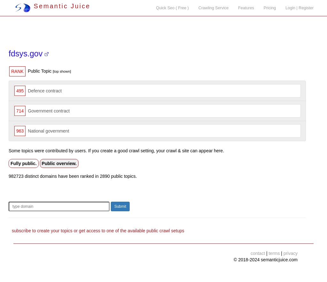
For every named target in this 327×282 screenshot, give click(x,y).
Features (246, 8)
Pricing (270, 8)
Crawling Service (213, 8)
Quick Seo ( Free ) (172, 8)
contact (258, 253)
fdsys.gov (29, 53)
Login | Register (299, 8)
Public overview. (59, 163)
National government (48, 131)
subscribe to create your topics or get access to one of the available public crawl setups (98, 230)
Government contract (49, 110)
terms (274, 253)
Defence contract (45, 90)
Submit (120, 206)
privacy (291, 253)
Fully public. (24, 163)
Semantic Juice (52, 6)
